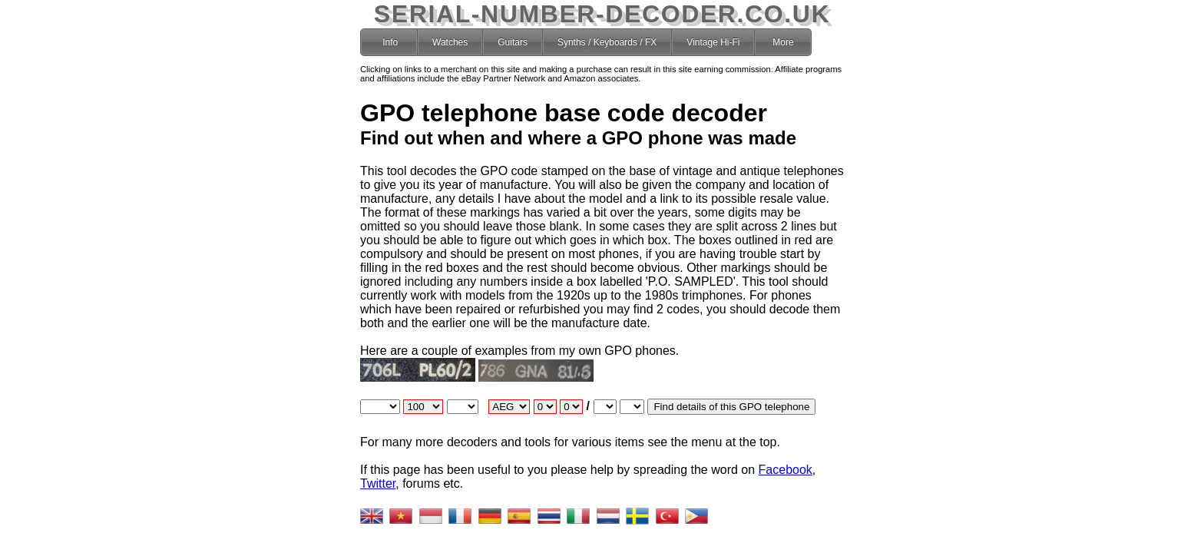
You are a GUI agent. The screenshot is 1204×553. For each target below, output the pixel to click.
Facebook (785, 469)
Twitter (377, 483)
